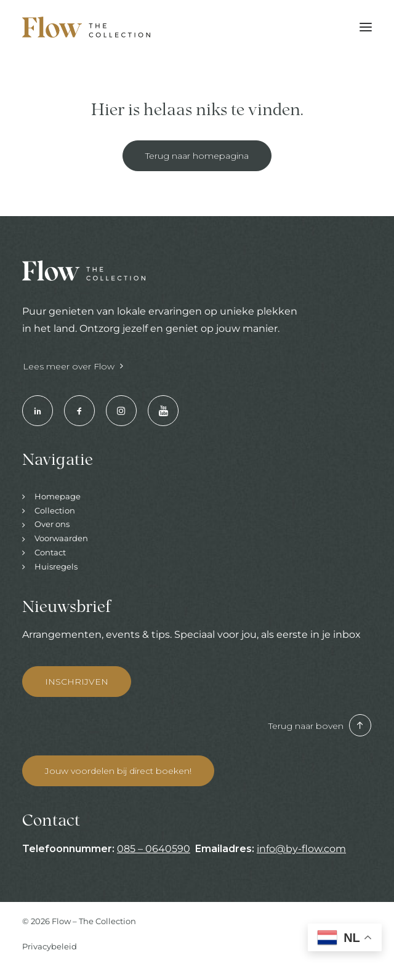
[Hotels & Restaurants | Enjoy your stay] (86, 27)
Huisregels (56, 566)
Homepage (57, 496)
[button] (365, 27)
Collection (54, 510)
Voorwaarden (61, 538)
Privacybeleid (49, 946)
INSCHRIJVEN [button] (76, 681)
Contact (50, 552)
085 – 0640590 (153, 849)
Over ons (52, 524)
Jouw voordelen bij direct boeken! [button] (118, 770)
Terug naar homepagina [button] (197, 155)
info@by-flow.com (301, 849)
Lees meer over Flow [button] (73, 366)
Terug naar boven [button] (319, 726)
